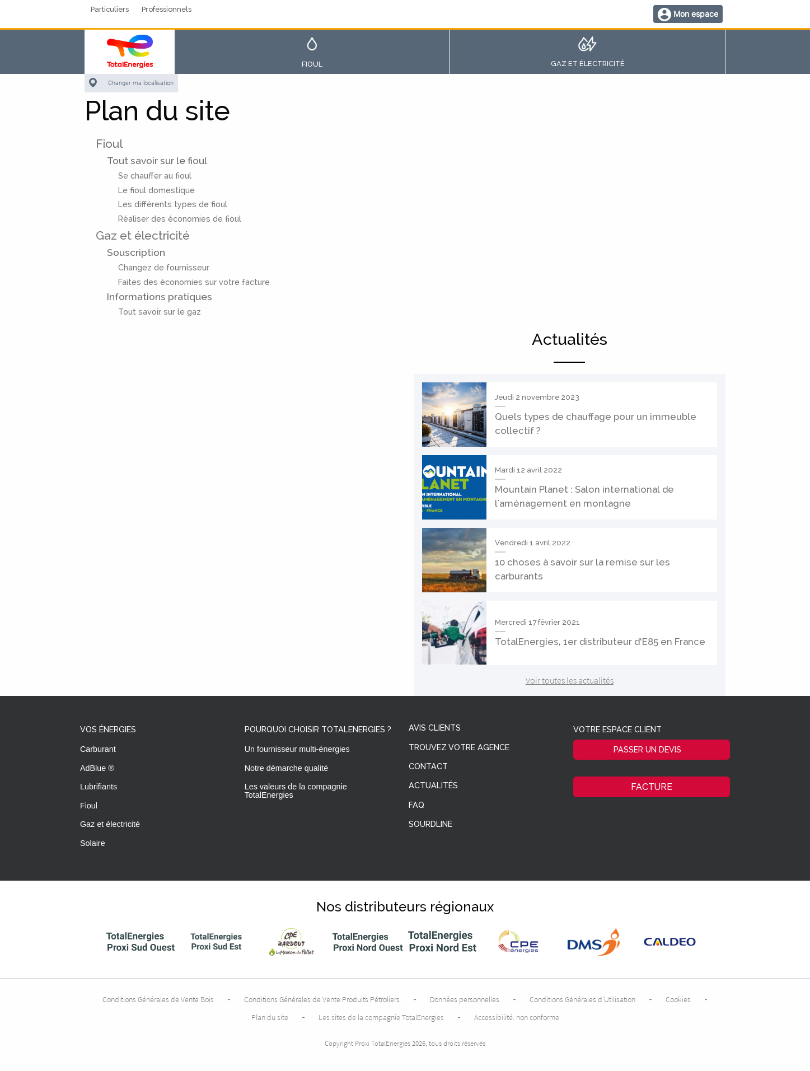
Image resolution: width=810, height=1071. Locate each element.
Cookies (678, 999)
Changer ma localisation (141, 83)
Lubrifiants (98, 786)
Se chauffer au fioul (154, 175)
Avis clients (435, 728)
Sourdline (430, 824)
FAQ (416, 805)
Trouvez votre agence (459, 747)
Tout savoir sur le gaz (159, 311)
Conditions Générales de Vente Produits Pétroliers (322, 999)
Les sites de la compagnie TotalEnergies (381, 1017)
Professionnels (166, 9)
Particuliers (110, 9)
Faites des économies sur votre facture (194, 282)
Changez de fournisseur (163, 267)
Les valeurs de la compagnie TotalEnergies (296, 790)
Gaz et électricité (143, 235)
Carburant (98, 749)
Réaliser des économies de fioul (179, 218)
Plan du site (269, 1017)
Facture (651, 787)
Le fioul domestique (156, 190)
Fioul (109, 144)
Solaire (92, 843)
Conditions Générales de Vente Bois (158, 999)
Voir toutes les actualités (570, 680)
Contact (428, 767)
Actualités (433, 786)
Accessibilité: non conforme (516, 1017)
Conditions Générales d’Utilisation (582, 999)
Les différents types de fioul (172, 204)
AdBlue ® (97, 768)
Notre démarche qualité (287, 768)
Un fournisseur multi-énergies (297, 749)
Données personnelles (464, 999)
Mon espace (695, 13)
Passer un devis (647, 749)
